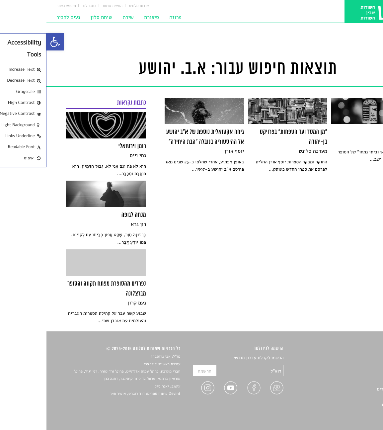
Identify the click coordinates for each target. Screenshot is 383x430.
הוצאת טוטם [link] (66, 6)
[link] (8, 41)
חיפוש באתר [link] (20, 6)
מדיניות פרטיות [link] (349, 404)
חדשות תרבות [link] (351, 373)
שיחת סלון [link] (55, 17)
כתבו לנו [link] (43, 6)
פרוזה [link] (129, 17)
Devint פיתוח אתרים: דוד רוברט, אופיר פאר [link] (98, 393)
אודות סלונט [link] (93, 6)
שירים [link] (358, 366)
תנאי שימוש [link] (353, 412)
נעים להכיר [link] (22, 17)
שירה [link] (81, 17)
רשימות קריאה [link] (350, 381)
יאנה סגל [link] (115, 386)
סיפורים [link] (356, 358)
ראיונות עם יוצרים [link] (347, 389)
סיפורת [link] (105, 17)
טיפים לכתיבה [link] (351, 397)
